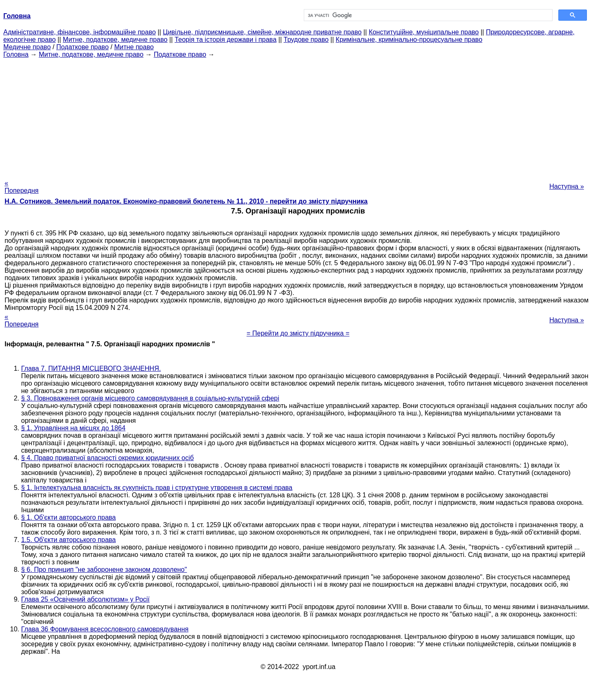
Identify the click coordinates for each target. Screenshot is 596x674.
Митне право (134, 46)
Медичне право (27, 46)
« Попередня (21, 187)
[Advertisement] (298, 116)
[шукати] (427, 15)
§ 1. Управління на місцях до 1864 (73, 428)
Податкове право (82, 46)
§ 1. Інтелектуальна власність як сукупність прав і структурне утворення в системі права (157, 487)
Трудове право (306, 39)
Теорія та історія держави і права (225, 39)
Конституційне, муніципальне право (424, 32)
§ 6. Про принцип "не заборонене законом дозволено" (104, 569)
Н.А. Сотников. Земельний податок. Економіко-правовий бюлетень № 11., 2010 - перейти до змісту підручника (186, 201)
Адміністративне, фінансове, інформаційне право (79, 32)
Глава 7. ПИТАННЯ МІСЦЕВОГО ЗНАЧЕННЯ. (91, 368)
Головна (16, 54)
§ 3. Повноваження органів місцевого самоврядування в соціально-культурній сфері (150, 398)
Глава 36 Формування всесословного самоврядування (104, 629)
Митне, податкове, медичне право (115, 39)
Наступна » (566, 186)
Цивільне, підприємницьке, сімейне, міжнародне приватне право (262, 32)
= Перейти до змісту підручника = (298, 333)
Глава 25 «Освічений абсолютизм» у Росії (85, 599)
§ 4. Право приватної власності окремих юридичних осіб (107, 457)
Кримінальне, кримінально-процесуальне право (409, 39)
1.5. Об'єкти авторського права (68, 539)
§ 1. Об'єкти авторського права (68, 517)
